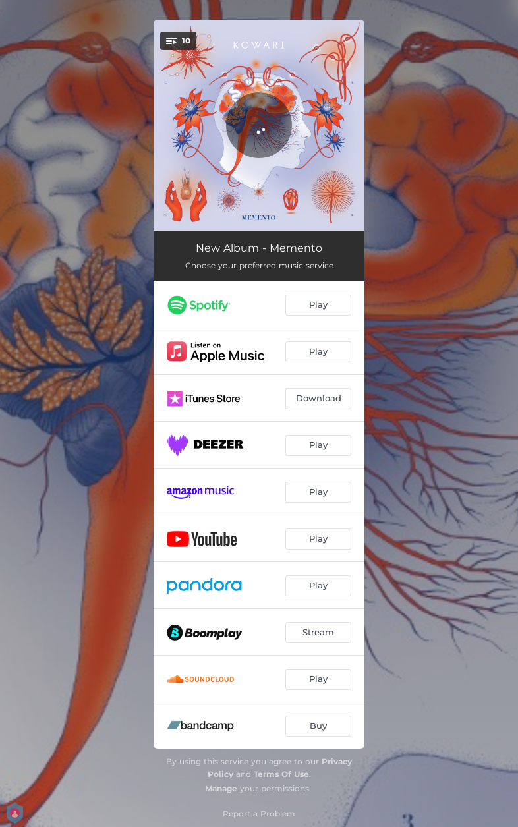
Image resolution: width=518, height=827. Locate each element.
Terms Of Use (281, 774)
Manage (221, 788)
